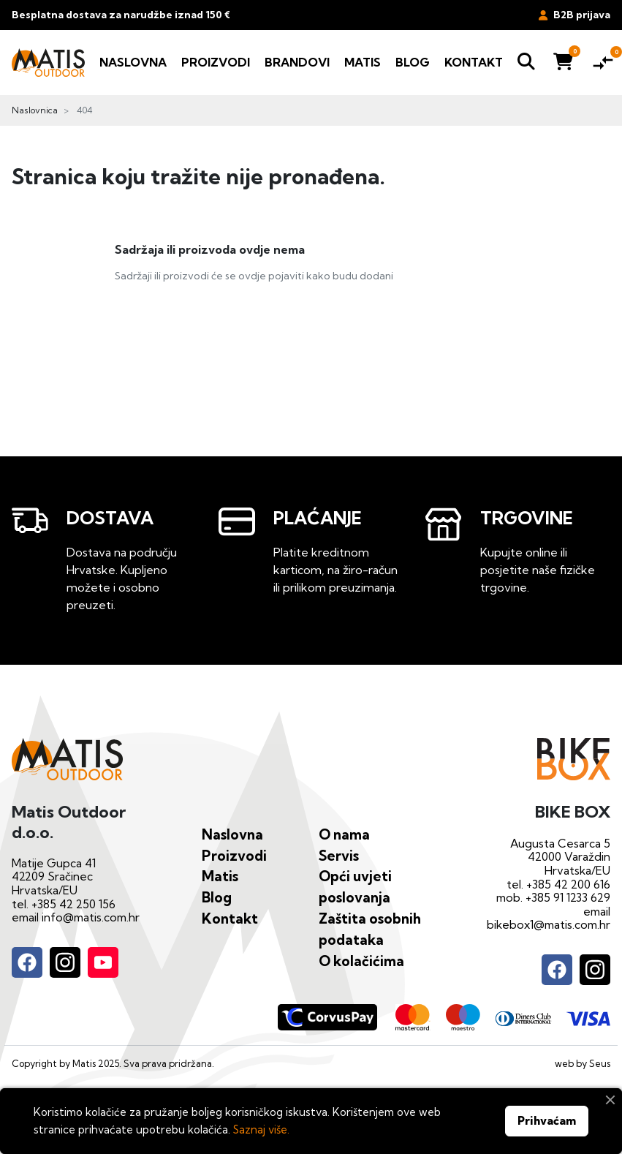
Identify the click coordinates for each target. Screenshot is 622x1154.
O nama (344, 834)
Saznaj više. (261, 1129)
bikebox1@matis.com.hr (548, 925)
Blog (217, 897)
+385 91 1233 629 (568, 898)
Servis (339, 855)
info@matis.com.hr (91, 917)
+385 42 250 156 (73, 904)
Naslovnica (35, 110)
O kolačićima (361, 961)
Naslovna (232, 834)
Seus (599, 1063)
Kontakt (230, 918)
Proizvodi (234, 855)
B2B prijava (574, 14)
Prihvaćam (546, 1121)
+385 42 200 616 (568, 884)
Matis (220, 876)
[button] (526, 62)
